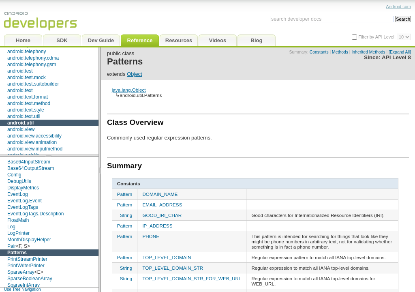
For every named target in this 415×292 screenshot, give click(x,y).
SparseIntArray (23, 285)
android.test (20, 71)
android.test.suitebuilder (33, 84)
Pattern (125, 194)
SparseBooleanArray (29, 278)
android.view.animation (32, 142)
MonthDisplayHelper (29, 240)
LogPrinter (18, 233)
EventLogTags (22, 207)
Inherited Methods (368, 52)
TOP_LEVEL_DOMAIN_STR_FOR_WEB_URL (191, 278)
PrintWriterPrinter (26, 265)
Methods (340, 52)
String (126, 215)
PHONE (150, 236)
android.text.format (27, 97)
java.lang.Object (129, 89)
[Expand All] (400, 52)
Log (11, 227)
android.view (20, 129)
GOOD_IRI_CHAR (162, 215)
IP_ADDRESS (157, 225)
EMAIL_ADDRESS (162, 204)
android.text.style (25, 110)
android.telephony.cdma (33, 58)
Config (14, 175)
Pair (11, 246)
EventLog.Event (24, 201)
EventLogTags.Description (35, 214)
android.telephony (26, 51)
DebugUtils (19, 181)
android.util (20, 123)
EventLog (17, 194)
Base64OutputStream (30, 168)
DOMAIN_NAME (160, 194)
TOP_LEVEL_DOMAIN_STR (172, 268)
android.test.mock (26, 77)
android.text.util (23, 116)
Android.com (398, 6)
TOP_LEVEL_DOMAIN (166, 257)
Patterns (17, 253)
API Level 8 (396, 57)
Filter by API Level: (377, 36)
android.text (20, 90)
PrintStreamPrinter (27, 259)
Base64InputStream (28, 162)
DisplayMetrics (23, 188)
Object (134, 74)
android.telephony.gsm (31, 64)
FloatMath (18, 220)
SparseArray (20, 272)
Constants (319, 52)
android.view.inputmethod (34, 149)
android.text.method (28, 103)
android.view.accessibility (34, 136)
